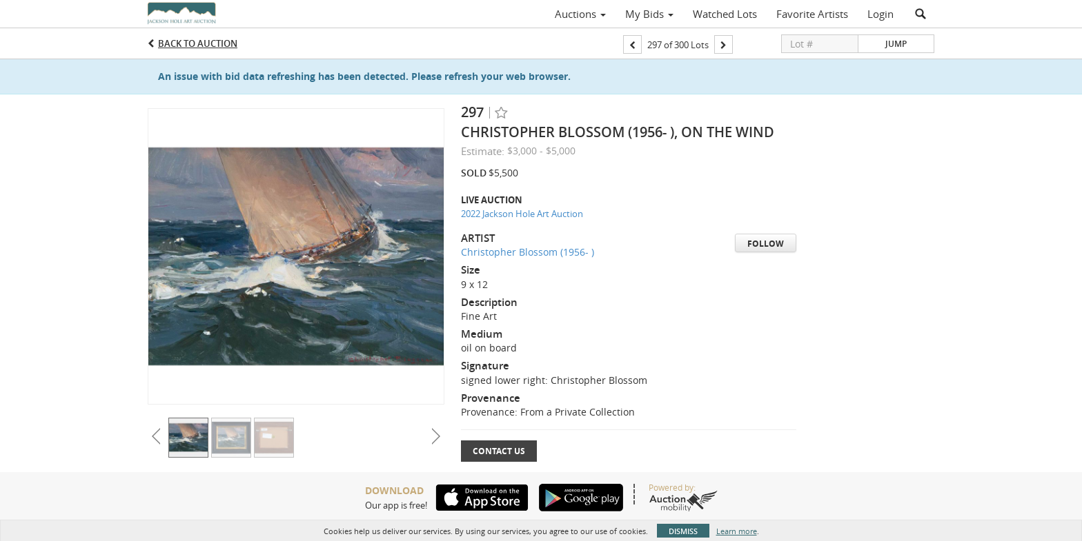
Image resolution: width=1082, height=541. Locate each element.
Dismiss (683, 531)
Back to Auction (197, 43)
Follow (765, 243)
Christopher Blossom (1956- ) (527, 251)
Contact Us (499, 451)
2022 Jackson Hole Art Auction (522, 213)
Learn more (736, 531)
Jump (896, 44)
